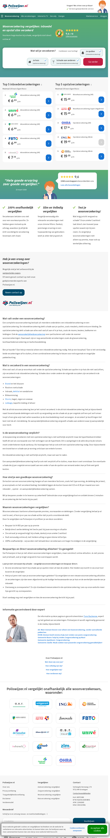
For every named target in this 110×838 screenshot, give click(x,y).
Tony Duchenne (90, 616)
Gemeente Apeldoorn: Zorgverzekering (54, 640)
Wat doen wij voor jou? (54, 662)
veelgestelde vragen (11, 273)
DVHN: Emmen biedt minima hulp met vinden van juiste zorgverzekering (67, 635)
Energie (62, 16)
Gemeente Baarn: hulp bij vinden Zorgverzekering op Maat (61, 637)
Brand (7, 383)
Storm (8, 399)
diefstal (16, 391)
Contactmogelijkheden (81, 793)
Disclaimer (7, 798)
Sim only (53, 16)
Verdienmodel (8, 802)
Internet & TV (43, 16)
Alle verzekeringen (28, 16)
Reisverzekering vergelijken (49, 798)
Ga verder (93, 61)
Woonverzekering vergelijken (49, 794)
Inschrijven (89, 821)
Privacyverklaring (9, 791)
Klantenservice (92, 16)
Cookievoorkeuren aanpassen (77, 829)
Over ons (6, 787)
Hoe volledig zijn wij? (54, 666)
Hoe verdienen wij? (54, 673)
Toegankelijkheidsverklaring (14, 794)
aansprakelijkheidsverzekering (31, 334)
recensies (71, 36)
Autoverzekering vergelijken (49, 787)
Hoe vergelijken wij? (54, 669)
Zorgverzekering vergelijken (49, 791)
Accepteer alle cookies (97, 829)
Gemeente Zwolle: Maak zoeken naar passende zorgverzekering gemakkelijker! (70, 642)
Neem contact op (13, 292)
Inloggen (103, 16)
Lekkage (9, 403)
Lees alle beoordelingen (70, 185)
